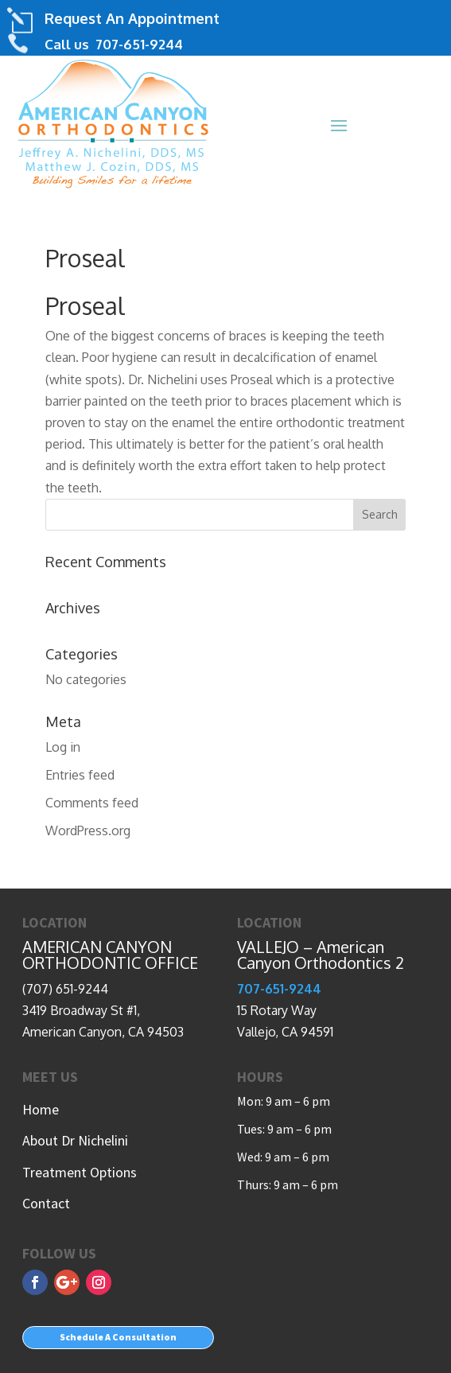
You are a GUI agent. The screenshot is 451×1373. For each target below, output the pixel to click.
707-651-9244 (137, 44)
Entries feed (80, 775)
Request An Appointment (132, 18)
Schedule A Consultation (118, 1337)
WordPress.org (87, 830)
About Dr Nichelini (75, 1140)
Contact (46, 1203)
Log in (62, 747)
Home (40, 1109)
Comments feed (91, 803)
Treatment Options (79, 1172)
